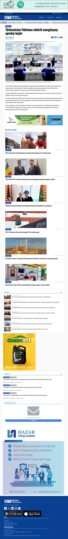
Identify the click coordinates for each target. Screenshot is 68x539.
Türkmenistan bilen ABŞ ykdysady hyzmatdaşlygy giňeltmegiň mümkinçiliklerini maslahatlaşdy (28, 206)
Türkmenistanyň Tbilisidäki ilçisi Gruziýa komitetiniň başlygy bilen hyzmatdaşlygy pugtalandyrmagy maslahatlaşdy (35, 302)
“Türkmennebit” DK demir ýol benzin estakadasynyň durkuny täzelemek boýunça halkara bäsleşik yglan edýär (27, 379)
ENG (54, 13)
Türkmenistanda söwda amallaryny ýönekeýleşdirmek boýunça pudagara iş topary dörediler (27, 285)
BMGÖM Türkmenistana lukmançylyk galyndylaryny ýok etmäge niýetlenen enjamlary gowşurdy (32, 324)
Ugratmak (33, 420)
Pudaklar (58, 17)
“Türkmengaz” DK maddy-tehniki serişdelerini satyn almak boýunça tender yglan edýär (22, 387)
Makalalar (50, 17)
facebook (5, 508)
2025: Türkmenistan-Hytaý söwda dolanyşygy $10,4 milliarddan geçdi (22, 232)
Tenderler (7, 374)
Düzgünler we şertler (8, 522)
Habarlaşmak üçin (8, 525)
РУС (61, 13)
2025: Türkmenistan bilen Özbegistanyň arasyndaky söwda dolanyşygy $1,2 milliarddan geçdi (28, 153)
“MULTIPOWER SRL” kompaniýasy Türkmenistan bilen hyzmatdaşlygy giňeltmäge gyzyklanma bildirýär (30, 179)
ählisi (61, 292)
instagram (15, 508)
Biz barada (6, 520)
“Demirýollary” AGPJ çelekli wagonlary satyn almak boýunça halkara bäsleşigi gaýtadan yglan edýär (25, 395)
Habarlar (6, 292)
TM (57, 13)
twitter (9, 508)
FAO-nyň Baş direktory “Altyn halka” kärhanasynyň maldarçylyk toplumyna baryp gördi (29, 329)
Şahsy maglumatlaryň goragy (10, 524)
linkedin (12, 508)
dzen (19, 508)
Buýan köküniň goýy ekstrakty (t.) (39, 22)
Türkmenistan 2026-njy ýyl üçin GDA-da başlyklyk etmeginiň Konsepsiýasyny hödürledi (30, 318)
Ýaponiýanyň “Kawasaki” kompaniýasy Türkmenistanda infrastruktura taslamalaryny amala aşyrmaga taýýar (31, 259)
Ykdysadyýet (8, 26)
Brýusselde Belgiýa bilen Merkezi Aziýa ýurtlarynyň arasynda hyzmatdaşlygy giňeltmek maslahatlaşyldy (33, 307)
